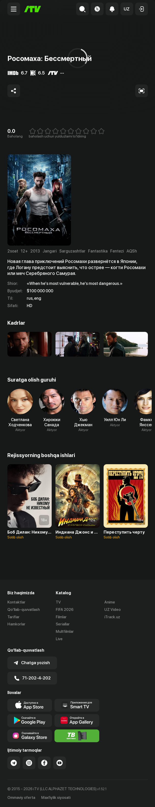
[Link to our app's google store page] (29, 720)
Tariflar (13, 617)
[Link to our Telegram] (13, 762)
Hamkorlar (16, 624)
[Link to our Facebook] (44, 762)
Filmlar (61, 617)
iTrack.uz (112, 617)
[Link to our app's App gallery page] (76, 720)
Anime (109, 602)
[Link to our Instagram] (29, 762)
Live (59, 639)
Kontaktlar (16, 602)
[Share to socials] (13, 90)
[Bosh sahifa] (32, 9)
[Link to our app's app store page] (29, 705)
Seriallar (63, 624)
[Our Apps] (76, 705)
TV (58, 602)
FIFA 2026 (65, 609)
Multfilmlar (65, 631)
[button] (126, 9)
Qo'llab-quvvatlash (23, 609)
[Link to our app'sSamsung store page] (29, 735)
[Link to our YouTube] (59, 762)
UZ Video (112, 609)
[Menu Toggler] (13, 9)
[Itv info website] (76, 735)
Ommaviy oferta (21, 797)
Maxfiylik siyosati (56, 797)
